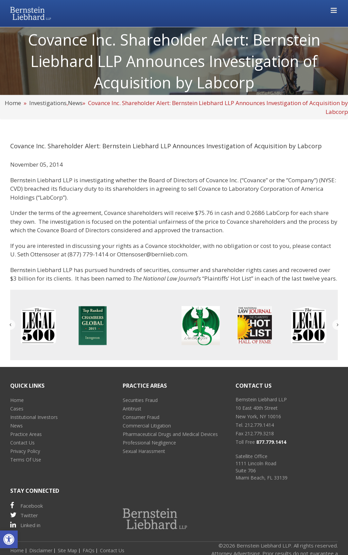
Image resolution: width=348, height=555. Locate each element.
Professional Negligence (149, 442)
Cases (16, 408)
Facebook (26, 505)
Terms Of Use (25, 459)
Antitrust (132, 408)
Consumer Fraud (141, 417)
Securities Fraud (140, 400)
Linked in (25, 524)
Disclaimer (40, 550)
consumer (185, 270)
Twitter (24, 515)
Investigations (48, 103)
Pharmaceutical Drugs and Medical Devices (170, 434)
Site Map (67, 550)
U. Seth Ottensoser (34, 254)
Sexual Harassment (144, 451)
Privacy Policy (25, 451)
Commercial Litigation (147, 425)
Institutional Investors (34, 417)
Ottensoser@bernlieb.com (152, 254)
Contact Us (22, 442)
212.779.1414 (259, 425)
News (75, 103)
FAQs (88, 550)
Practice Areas (26, 434)
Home (13, 103)
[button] (9, 539)
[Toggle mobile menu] (334, 10)
